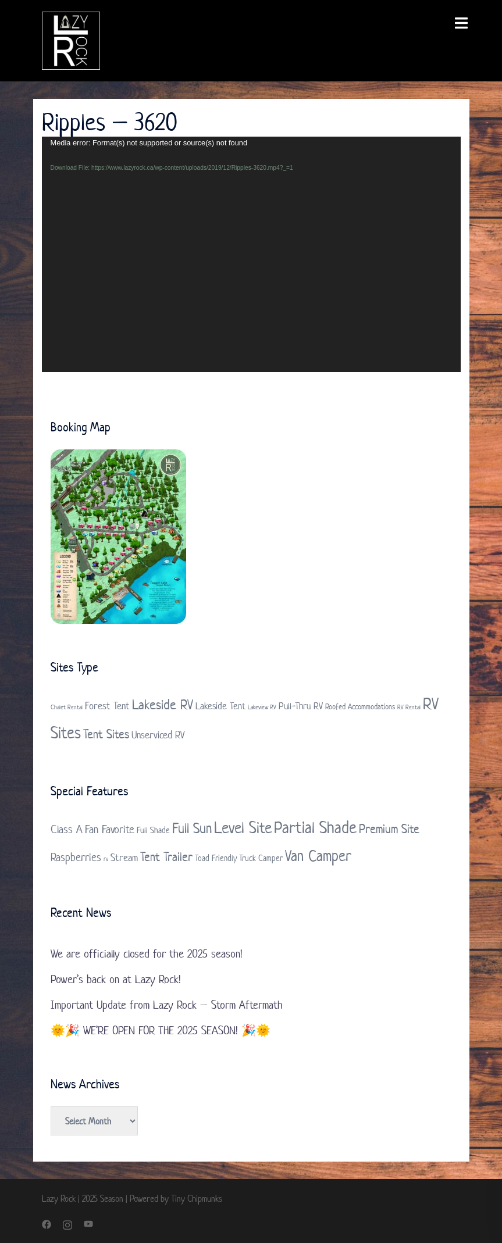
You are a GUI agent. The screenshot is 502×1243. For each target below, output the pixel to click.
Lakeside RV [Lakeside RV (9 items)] (162, 704)
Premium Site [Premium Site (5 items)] (389, 828)
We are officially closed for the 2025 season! (147, 953)
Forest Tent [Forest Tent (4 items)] (107, 705)
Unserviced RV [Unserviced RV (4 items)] (158, 734)
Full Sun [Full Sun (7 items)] (192, 828)
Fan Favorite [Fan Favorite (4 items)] (109, 829)
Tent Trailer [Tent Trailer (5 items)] (166, 856)
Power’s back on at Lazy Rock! (116, 979)
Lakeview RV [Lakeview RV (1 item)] (262, 707)
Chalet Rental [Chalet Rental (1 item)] (67, 707)
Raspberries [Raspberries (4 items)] (76, 857)
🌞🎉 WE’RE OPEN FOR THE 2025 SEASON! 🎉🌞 (160, 1030)
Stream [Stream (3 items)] (124, 857)
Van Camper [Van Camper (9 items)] (318, 855)
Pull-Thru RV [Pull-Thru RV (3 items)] (301, 705)
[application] (251, 254)
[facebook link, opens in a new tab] (46, 1223)
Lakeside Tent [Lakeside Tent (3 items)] (220, 705)
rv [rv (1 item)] (106, 859)
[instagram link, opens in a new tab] (67, 1223)
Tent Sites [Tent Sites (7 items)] (106, 734)
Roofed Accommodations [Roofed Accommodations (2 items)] (360, 707)
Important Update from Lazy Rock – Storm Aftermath (167, 1005)
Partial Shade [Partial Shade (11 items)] (315, 827)
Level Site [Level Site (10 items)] (243, 827)
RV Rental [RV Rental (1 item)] (409, 707)
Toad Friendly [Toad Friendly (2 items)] (216, 857)
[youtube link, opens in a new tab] (88, 1223)
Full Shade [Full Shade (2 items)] (153, 829)
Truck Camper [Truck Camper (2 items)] (261, 857)
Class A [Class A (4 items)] (67, 829)
